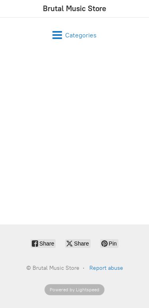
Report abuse (106, 268)
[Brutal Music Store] (74, 9)
